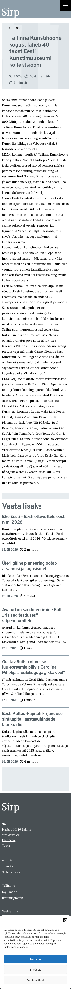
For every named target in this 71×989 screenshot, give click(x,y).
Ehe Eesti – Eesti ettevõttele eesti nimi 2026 (34, 519)
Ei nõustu (35, 969)
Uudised (15, 28)
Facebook (8, 840)
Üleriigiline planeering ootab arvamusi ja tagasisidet (29, 566)
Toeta (6, 845)
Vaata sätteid (35, 980)
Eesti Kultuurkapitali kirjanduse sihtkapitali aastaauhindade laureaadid (32, 719)
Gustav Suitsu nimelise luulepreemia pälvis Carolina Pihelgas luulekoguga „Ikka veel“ (33, 667)
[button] (65, 920)
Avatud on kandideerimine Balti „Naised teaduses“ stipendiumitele (32, 615)
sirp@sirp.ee (11, 835)
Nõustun (35, 959)
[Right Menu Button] (65, 6)
